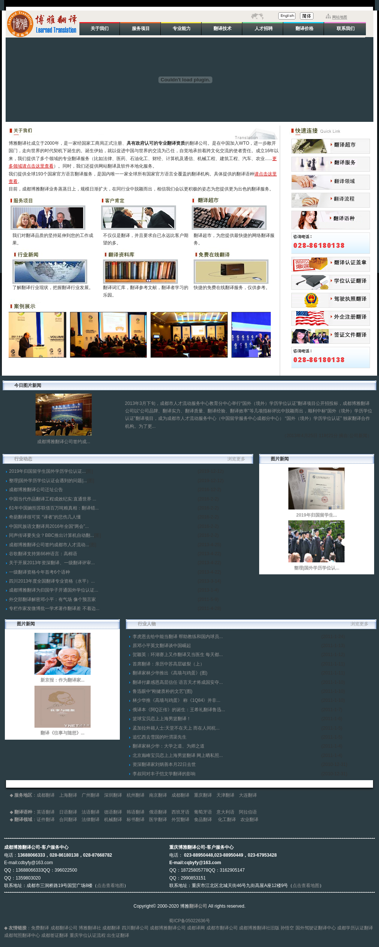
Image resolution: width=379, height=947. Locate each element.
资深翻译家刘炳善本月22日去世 (164, 764)
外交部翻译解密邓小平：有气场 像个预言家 (52, 599)
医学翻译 (158, 819)
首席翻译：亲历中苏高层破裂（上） (168, 664)
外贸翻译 (181, 819)
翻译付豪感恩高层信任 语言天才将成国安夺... (178, 682)
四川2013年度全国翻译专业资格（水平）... (52, 581)
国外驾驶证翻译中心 (315, 928)
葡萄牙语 (203, 812)
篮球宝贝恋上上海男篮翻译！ (162, 718)
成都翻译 (46, 795)
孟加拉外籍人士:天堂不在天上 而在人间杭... (176, 728)
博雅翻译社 (90, 928)
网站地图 (339, 17)
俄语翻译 (158, 812)
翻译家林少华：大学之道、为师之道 (168, 746)
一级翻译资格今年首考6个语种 (39, 572)
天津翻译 (225, 795)
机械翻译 (113, 819)
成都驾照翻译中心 (22, 935)
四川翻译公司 (135, 928)
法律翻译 (91, 819)
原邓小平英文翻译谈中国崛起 (162, 645)
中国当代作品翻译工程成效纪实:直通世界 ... (52, 499)
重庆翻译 (203, 795)
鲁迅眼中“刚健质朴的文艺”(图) (162, 691)
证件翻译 (46, 819)
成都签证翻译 (54, 935)
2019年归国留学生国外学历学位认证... (47, 471)
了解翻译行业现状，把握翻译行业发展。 (52, 287)
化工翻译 (227, 819)
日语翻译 (68, 812)
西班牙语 (181, 812)
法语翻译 (91, 812)
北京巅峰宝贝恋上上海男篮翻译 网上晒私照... (178, 755)
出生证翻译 (118, 935)
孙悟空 (287, 928)
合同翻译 (68, 819)
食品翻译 (203, 819)
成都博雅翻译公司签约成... (63, 441)
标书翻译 (136, 819)
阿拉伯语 (248, 812)
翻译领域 (23, 819)
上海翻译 (68, 795)
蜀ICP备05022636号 (189, 920)
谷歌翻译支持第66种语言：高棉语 (43, 553)
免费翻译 (40, 928)
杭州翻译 (136, 795)
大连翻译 (248, 795)
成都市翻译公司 (222, 928)
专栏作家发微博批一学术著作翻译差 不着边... (54, 608)
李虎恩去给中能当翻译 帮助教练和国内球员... (178, 636)
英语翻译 (46, 812)
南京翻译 (158, 795)
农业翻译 (249, 819)
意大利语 (225, 812)
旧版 (274, 928)
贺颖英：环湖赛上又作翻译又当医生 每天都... (178, 654)
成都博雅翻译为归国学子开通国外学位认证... (53, 590)
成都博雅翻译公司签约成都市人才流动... (49, 544)
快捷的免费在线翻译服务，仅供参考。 (232, 287)
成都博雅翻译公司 (168, 928)
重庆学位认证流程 (88, 935)
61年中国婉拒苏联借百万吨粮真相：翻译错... (53, 508)
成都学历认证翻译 (355, 928)
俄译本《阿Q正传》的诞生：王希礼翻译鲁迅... (179, 709)
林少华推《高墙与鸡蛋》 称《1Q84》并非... (177, 700)
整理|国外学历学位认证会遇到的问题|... (48, 480)
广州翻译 (91, 795)
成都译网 (196, 928)
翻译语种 (23, 812)
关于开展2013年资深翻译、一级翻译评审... (52, 562)
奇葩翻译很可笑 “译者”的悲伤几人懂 (45, 517)
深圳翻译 (113, 795)
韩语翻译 (136, 812)
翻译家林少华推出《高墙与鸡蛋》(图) (170, 673)
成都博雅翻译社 (254, 928)
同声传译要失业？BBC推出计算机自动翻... (51, 535)
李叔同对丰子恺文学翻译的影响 (164, 773)
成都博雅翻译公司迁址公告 (36, 489)
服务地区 (23, 795)
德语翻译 (113, 812)
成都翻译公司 (64, 928)
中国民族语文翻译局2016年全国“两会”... (49, 526)
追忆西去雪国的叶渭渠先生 (160, 737)
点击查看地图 (110, 885)
